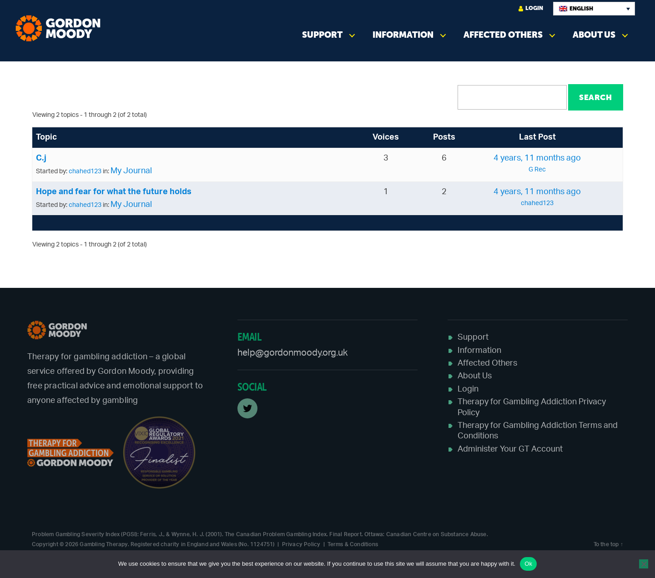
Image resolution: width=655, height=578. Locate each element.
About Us (594, 35)
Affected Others (503, 35)
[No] (643, 563)
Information (403, 35)
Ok (528, 563)
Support (322, 35)
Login (531, 8)
